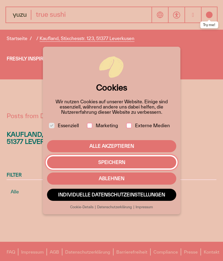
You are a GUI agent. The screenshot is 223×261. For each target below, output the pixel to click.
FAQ (11, 251)
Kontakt (211, 251)
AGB (54, 251)
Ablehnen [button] (111, 178)
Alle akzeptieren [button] (111, 146)
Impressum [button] (144, 207)
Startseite (17, 38)
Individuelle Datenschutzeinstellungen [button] (111, 194)
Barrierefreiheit (131, 251)
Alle (15, 191)
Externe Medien (148, 125)
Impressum (32, 251)
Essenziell (64, 125)
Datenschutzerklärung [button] (115, 207)
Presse (191, 251)
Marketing (102, 125)
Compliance (165, 251)
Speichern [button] (111, 162)
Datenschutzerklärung (87, 251)
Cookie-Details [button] (82, 207)
